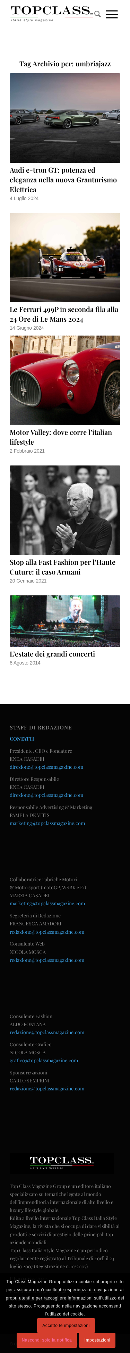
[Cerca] (97, 14)
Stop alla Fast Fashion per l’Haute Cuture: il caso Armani (62, 566)
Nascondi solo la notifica (47, 1340)
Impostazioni (98, 1340)
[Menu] (111, 14)
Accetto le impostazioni (66, 1325)
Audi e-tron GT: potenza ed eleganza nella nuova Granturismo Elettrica (63, 179)
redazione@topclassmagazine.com (47, 932)
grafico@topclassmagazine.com (44, 1060)
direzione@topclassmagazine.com (46, 767)
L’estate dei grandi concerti (52, 653)
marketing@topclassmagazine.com (47, 823)
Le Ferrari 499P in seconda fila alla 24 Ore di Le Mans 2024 (64, 313)
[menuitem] (97, 14)
